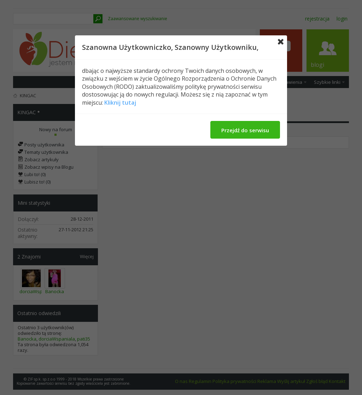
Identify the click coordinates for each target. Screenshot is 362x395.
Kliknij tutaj (120, 102)
